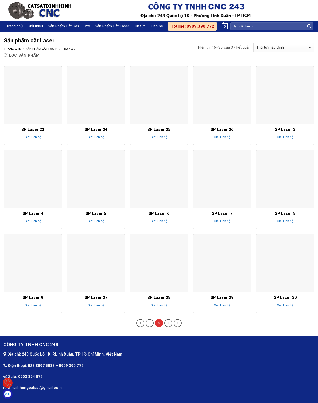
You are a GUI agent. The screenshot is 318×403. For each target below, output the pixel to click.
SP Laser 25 (158, 129)
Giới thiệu (35, 26)
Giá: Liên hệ (33, 137)
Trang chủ (14, 26)
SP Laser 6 (159, 213)
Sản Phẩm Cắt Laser (112, 26)
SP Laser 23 (32, 129)
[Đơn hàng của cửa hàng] (283, 47)
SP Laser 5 (96, 213)
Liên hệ (157, 26)
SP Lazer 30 (285, 297)
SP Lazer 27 (96, 297)
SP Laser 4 (33, 213)
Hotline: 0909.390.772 (192, 26)
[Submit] (309, 26)
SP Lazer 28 (158, 297)
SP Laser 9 (33, 297)
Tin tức (140, 26)
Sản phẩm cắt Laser (41, 49)
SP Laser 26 (222, 129)
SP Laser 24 (96, 129)
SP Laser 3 (285, 129)
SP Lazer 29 (222, 297)
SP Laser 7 (222, 213)
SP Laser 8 (285, 213)
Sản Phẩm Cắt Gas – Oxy (69, 26)
